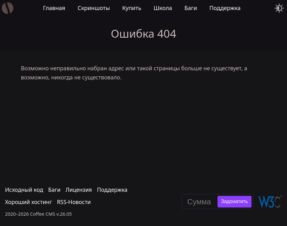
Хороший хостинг (28, 202)
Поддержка (224, 8)
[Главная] (8, 8)
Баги (191, 8)
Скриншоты (94, 8)
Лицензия (78, 189)
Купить (131, 8)
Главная (54, 8)
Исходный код (24, 189)
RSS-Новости (74, 202)
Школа (162, 8)
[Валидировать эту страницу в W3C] (270, 201)
